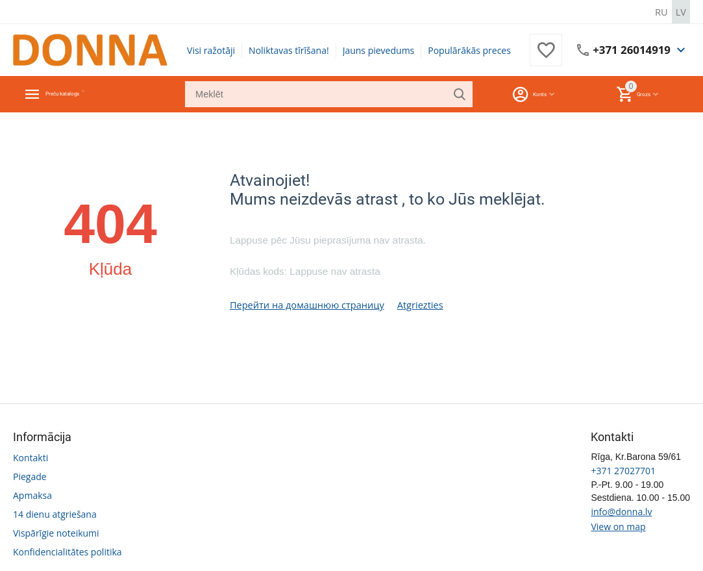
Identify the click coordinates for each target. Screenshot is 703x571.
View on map (618, 525)
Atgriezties (413, 304)
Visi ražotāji (211, 50)
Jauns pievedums (379, 50)
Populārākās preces (469, 50)
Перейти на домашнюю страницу (304, 304)
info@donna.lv (621, 510)
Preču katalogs (83, 93)
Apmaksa (32, 494)
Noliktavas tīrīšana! (289, 50)
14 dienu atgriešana (55, 513)
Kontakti (30, 456)
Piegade (30, 475)
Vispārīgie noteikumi (56, 532)
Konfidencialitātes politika (67, 550)
